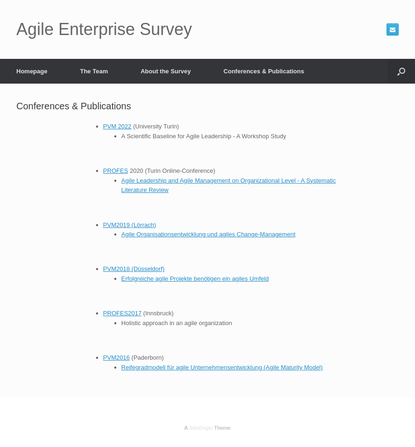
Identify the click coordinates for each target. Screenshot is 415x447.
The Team (94, 71)
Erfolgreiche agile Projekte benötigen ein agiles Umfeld (195, 278)
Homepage (31, 71)
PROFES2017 (122, 313)
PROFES (115, 170)
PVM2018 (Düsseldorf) (134, 268)
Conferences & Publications (264, 71)
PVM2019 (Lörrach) (129, 224)
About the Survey (166, 71)
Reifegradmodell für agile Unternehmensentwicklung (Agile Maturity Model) (222, 367)
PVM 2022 (117, 126)
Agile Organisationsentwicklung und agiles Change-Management (208, 234)
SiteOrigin (201, 428)
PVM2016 (116, 357)
